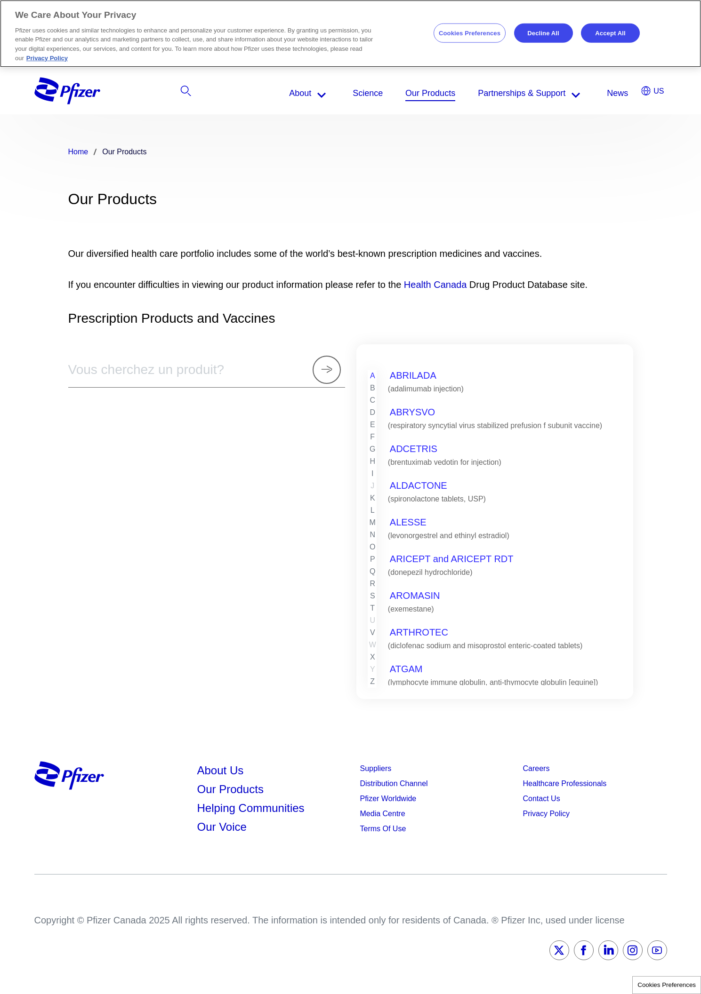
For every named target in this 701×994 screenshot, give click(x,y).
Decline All (543, 32)
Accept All (610, 32)
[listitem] (571, 93)
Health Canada (435, 284)
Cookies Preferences (666, 984)
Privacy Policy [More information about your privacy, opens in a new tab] (47, 58)
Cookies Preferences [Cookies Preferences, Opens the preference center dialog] (469, 32)
